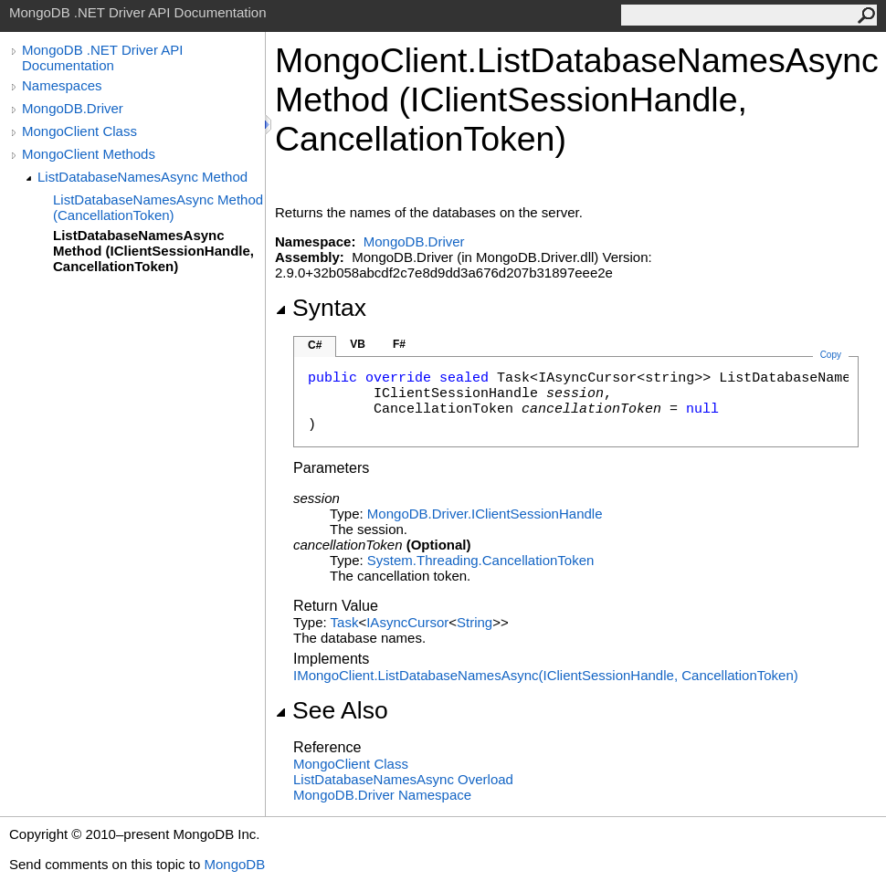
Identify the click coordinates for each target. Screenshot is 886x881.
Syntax (320, 307)
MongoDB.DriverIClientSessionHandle (485, 513)
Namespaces (62, 85)
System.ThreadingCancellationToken (480, 560)
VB (357, 344)
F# (399, 344)
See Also (331, 710)
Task (345, 622)
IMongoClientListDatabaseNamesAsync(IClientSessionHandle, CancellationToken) (545, 675)
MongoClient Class (79, 131)
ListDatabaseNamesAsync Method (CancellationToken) (158, 207)
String (474, 622)
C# (315, 345)
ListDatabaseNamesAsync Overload (403, 779)
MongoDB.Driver (72, 108)
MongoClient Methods (88, 154)
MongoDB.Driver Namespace (382, 794)
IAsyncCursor (407, 622)
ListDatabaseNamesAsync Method (142, 176)
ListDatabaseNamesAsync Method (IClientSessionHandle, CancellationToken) (153, 250)
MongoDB (234, 864)
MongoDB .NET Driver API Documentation (102, 57)
